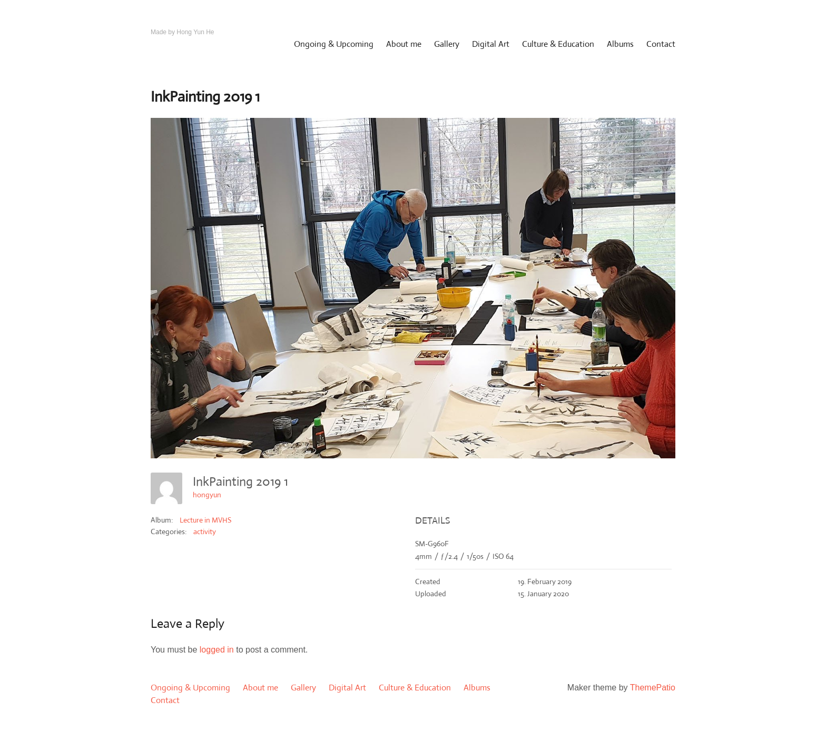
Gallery (446, 43)
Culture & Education (558, 43)
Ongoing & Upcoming (333, 43)
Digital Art (490, 43)
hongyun (207, 494)
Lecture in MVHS (205, 520)
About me (403, 43)
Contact (660, 43)
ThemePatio (652, 687)
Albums (620, 43)
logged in (217, 649)
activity (204, 531)
